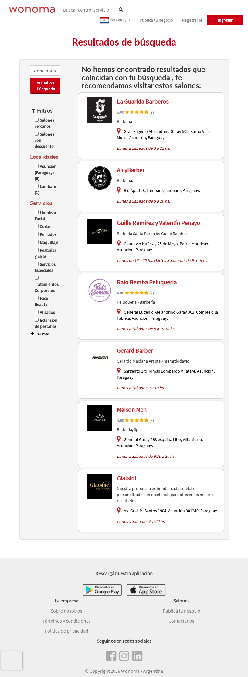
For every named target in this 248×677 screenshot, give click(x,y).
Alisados (45, 312)
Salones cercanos (44, 123)
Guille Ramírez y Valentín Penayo (158, 223)
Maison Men (132, 409)
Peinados (45, 234)
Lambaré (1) (45, 189)
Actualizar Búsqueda (46, 86)
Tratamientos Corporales (47, 284)
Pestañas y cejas (45, 253)
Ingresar (225, 20)
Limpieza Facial (45, 215)
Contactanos (181, 621)
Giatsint (127, 478)
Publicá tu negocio (156, 20)
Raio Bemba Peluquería (147, 282)
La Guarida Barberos (142, 101)
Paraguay (115, 20)
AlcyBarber (130, 170)
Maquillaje (46, 242)
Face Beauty (41, 301)
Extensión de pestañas (46, 323)
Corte (42, 226)
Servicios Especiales (45, 267)
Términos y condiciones (66, 621)
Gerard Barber (135, 350)
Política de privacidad (66, 631)
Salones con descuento (44, 140)
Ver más (40, 334)
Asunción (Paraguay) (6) (45, 172)
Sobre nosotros (66, 611)
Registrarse (192, 20)
